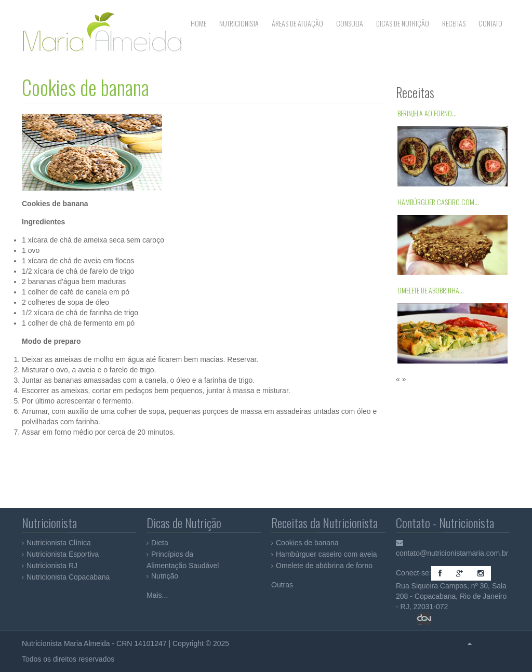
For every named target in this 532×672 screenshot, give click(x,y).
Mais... (157, 595)
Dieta (159, 543)
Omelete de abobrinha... (430, 290)
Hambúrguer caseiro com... (438, 201)
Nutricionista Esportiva (62, 554)
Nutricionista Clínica (58, 543)
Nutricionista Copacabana (68, 577)
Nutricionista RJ (51, 565)
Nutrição (164, 576)
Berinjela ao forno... (427, 112)
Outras (282, 585)
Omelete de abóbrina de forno (324, 565)
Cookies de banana (85, 87)
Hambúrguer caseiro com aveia (326, 554)
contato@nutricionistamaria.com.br (452, 553)
